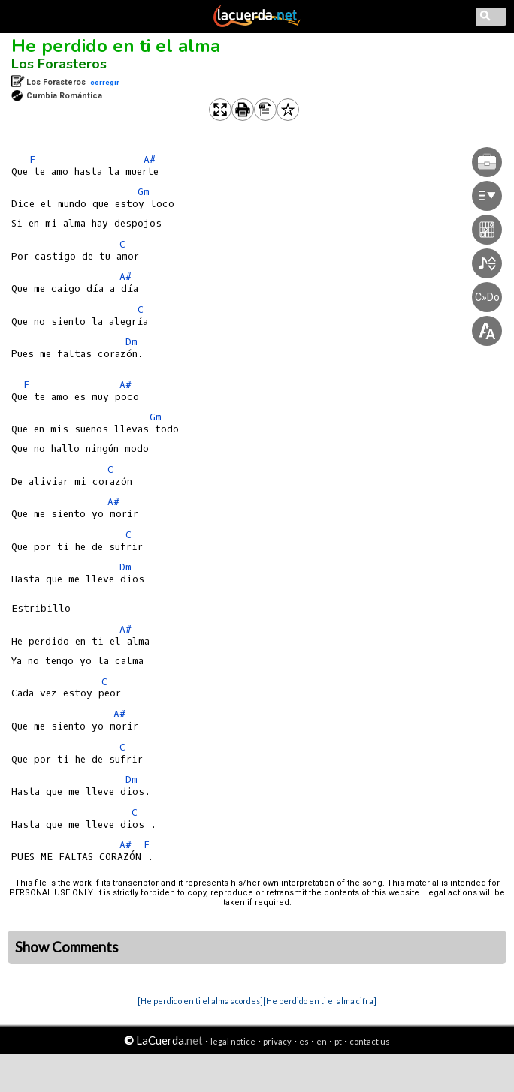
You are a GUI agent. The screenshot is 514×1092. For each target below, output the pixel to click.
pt (338, 1041)
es (304, 1041)
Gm (144, 191)
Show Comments (67, 947)
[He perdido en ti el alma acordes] (200, 1001)
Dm (131, 341)
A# (150, 159)
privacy (277, 1041)
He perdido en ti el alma (115, 46)
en (321, 1041)
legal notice (232, 1041)
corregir (104, 82)
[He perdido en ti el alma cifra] (319, 1001)
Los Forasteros (59, 64)
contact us (369, 1041)
